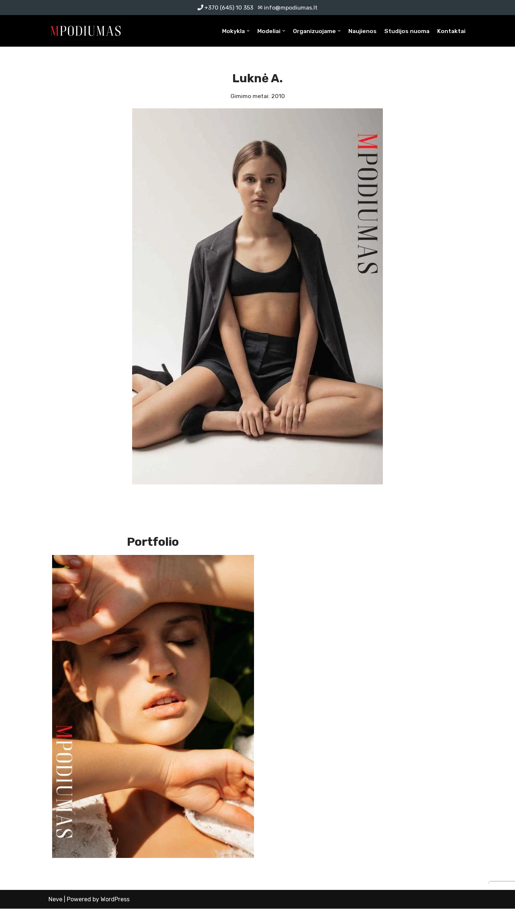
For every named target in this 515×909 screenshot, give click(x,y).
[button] (245, 30)
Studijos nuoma (406, 31)
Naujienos (361, 31)
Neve (55, 899)
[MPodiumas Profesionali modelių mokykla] (85, 31)
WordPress (115, 899)
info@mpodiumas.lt (291, 7)
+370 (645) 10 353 (228, 7)
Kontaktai (450, 31)
